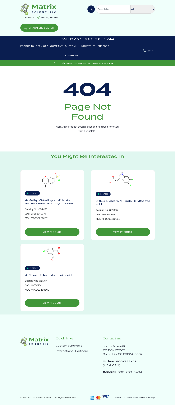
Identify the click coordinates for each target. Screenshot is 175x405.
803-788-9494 (130, 372)
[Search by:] (113, 9)
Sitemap (150, 397)
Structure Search (39, 28)
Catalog (27, 17)
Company (56, 46)
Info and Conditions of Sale (129, 397)
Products (27, 46)
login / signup (49, 17)
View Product (52, 231)
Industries (88, 46)
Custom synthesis (69, 345)
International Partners (72, 351)
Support (103, 46)
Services (42, 46)
